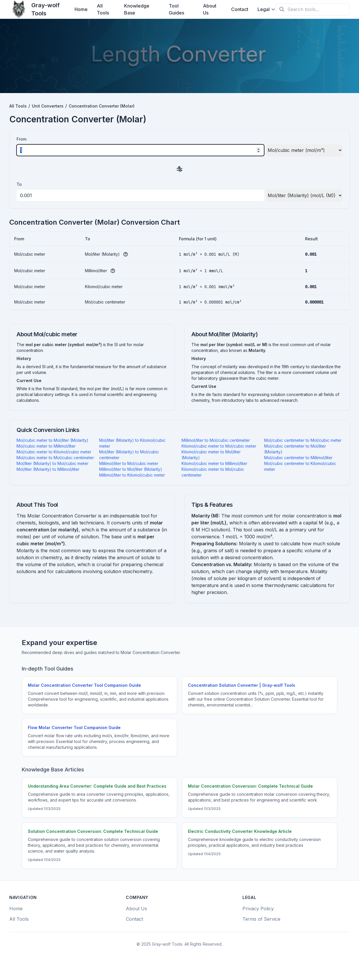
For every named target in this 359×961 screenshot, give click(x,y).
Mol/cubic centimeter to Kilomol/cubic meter (300, 466)
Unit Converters (48, 105)
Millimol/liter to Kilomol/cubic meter (132, 475)
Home (81, 9)
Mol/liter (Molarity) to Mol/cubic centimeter (129, 454)
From (21, 139)
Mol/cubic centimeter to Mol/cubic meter (303, 440)
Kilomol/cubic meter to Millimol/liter (214, 463)
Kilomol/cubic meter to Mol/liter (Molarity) (211, 454)
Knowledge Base (136, 9)
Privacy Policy (258, 908)
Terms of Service (261, 919)
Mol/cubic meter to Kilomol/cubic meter (54, 451)
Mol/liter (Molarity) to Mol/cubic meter (52, 463)
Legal (266, 9)
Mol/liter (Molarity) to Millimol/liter (48, 469)
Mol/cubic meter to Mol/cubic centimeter (55, 457)
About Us (209, 9)
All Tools (103, 9)
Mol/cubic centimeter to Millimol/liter (298, 457)
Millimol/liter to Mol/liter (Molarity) (130, 469)
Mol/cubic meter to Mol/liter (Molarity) (52, 440)
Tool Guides (176, 9)
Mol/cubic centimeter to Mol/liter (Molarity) (295, 449)
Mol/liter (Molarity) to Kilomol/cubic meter (132, 443)
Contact (239, 9)
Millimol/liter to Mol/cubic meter (128, 463)
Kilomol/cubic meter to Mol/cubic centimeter (213, 472)
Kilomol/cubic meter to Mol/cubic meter (219, 446)
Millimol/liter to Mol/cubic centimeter (216, 440)
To (19, 184)
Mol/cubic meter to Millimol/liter (46, 446)
